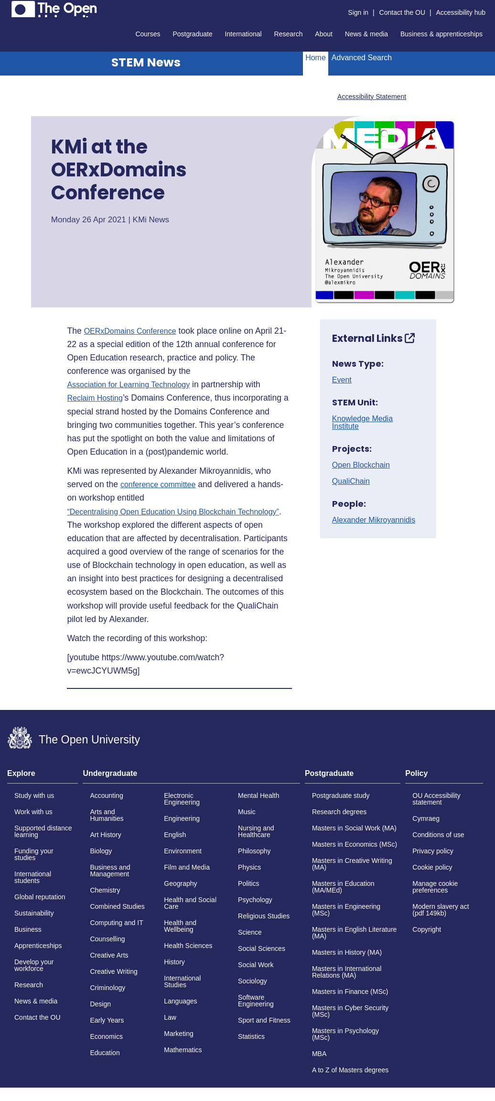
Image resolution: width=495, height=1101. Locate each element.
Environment (183, 851)
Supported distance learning (43, 831)
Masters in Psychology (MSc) (345, 1034)
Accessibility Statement (371, 96)
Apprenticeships (38, 945)
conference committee (157, 485)
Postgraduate (192, 34)
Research (288, 34)
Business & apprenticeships (441, 34)
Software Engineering (256, 1000)
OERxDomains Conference (130, 331)
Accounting (106, 795)
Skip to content (7, 7)
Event (342, 380)
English (175, 835)
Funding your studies (34, 854)
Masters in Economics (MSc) (354, 844)
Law (170, 1017)
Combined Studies (117, 906)
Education (104, 1053)
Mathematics (183, 1050)
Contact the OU (402, 12)
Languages (180, 1001)
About (324, 34)
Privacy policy (432, 851)
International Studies (182, 981)
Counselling (107, 939)
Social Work (255, 965)
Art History (105, 835)
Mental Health (258, 795)
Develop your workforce (34, 965)
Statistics (251, 1036)
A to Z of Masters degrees (350, 1070)
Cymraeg (426, 818)
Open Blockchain (361, 465)
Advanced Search (362, 58)
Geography (180, 883)
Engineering (182, 818)
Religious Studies (264, 916)
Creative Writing (113, 971)
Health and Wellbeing (180, 926)
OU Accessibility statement (436, 799)
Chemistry (105, 890)
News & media (366, 34)
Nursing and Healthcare (256, 831)
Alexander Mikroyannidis (373, 520)
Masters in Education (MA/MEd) (343, 887)
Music (247, 812)
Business (28, 929)
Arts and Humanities (106, 815)
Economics (106, 1036)
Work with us (33, 812)
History (174, 962)
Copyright (426, 929)
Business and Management (110, 870)
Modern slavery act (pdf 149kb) (440, 910)
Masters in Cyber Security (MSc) (350, 1011)
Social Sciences (261, 948)
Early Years (107, 1020)
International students (32, 877)
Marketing (178, 1033)
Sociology (252, 981)
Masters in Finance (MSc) (350, 991)
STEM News (146, 62)
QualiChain (351, 481)
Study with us (34, 795)
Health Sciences (188, 945)
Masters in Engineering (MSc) (346, 910)
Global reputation (39, 897)
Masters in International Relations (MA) (347, 972)
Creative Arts (109, 955)
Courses (147, 34)
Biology (101, 851)
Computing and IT (116, 923)
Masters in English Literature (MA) (354, 933)
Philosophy (254, 851)
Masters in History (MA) (347, 952)
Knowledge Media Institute (362, 422)
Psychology (255, 900)
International (243, 34)
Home (315, 58)
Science (250, 932)
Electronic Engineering (182, 799)
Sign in (358, 12)
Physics (249, 867)
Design (100, 1004)
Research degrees (339, 812)
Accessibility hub (461, 12)
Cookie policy (432, 867)
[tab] (42, 776)
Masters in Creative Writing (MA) (352, 864)
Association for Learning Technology (128, 385)
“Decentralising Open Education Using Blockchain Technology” (173, 512)
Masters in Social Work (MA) (354, 828)
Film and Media (187, 867)
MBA (319, 1053)
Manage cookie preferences (435, 887)
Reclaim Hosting (94, 398)
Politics (248, 883)
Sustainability (34, 913)
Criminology (107, 988)
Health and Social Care (190, 903)
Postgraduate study (341, 795)
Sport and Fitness (264, 1020)
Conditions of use (438, 835)
